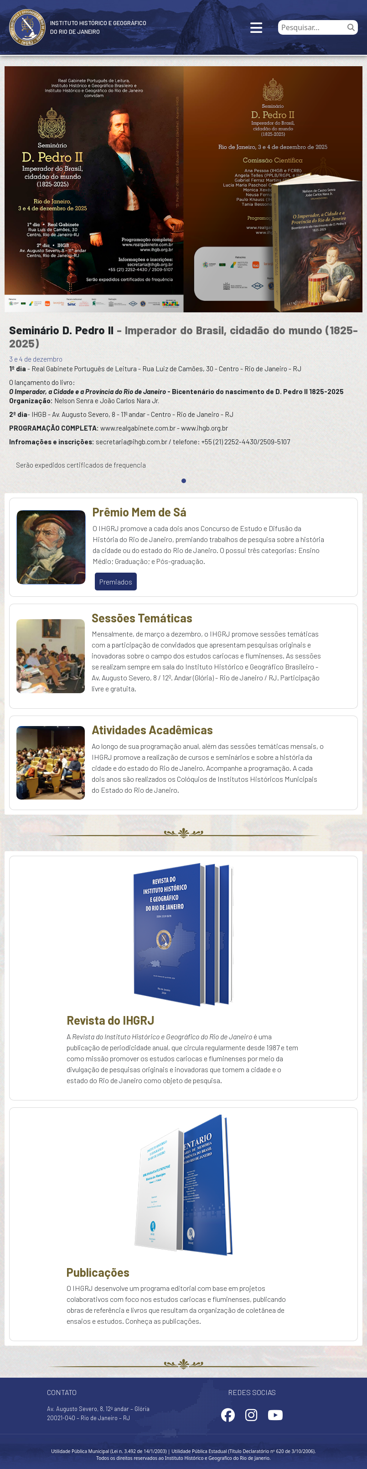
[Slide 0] (183, 481)
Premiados (115, 581)
